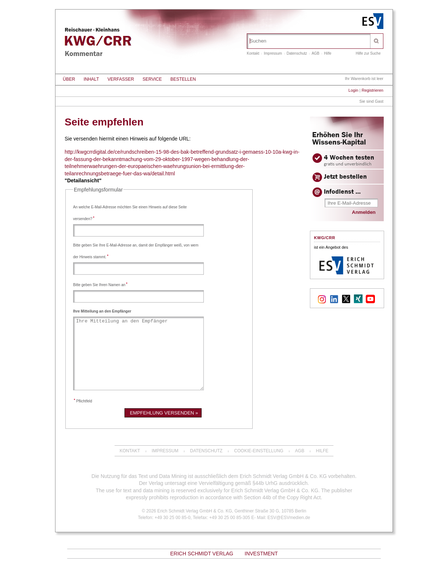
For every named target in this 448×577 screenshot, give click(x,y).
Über (69, 79)
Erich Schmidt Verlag (201, 553)
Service (152, 79)
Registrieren (372, 90)
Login (353, 90)
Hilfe (327, 53)
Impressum (273, 53)
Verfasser (121, 79)
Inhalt (91, 79)
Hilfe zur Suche (368, 53)
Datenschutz (297, 53)
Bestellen (183, 79)
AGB (315, 53)
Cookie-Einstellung (258, 450)
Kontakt (253, 53)
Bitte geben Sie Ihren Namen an (100, 285)
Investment (261, 553)
